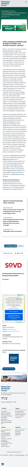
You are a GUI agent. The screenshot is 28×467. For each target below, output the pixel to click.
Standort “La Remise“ (5, 446)
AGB (1, 455)
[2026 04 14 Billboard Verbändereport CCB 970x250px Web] (14, 376)
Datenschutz (5, 455)
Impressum (11, 455)
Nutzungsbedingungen (19, 455)
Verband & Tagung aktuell (20, 414)
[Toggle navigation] (26, 2)
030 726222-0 (10, 327)
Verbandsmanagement (6, 414)
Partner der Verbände (19, 430)
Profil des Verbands (8, 369)
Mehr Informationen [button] (14, 308)
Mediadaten (9, 402)
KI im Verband (4, 411)
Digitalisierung (4, 419)
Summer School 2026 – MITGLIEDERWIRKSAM (6, 433)
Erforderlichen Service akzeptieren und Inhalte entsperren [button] (14, 317)
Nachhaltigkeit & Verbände (6, 416)
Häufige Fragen (4, 444)
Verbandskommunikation (6, 420)
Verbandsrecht (4, 417)
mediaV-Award (18, 417)
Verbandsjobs (18, 431)
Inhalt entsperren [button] (13, 311)
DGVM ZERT (17, 434)
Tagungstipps (18, 433)
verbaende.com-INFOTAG (6, 438)
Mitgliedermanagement (6, 412)
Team (26, 455)
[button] (2, 464)
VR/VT (14, 402)
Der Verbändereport (19, 411)
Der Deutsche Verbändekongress (5, 441)
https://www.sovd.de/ (13, 331)
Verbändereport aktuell (20, 412)
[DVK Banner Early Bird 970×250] (14, 26)
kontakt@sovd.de (11, 329)
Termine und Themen (19, 416)
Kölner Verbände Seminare (6, 443)
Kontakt (3, 402)
